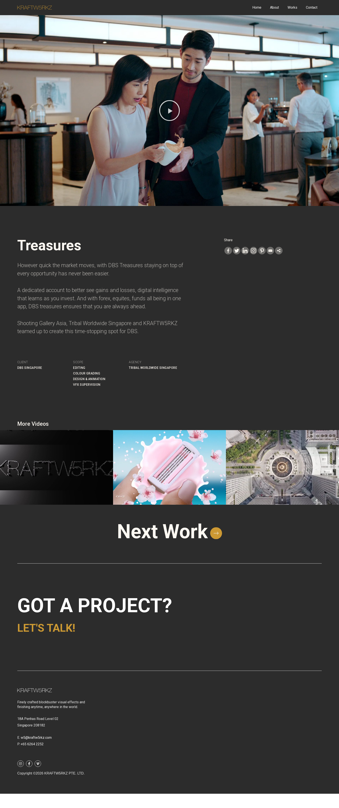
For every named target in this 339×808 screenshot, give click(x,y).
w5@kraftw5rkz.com (36, 752)
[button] (169, 110)
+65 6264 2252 (32, 758)
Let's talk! (70, 639)
